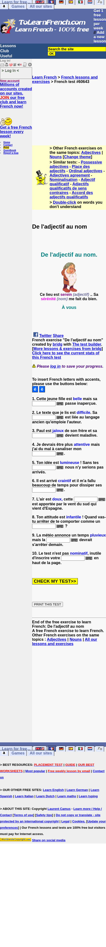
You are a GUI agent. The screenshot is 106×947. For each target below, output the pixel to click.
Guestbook (9, 150)
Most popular (35, 771)
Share (58, 336)
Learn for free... (16, 749)
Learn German (77, 790)
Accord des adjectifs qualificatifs (71, 195)
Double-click (64, 202)
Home (6, 142)
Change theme (77, 157)
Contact (7, 145)
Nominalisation (64, 180)
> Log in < (10, 70)
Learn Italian (24, 796)
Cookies (78, 821)
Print (6, 147)
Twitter (45, 336)
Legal (65, 821)
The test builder (86, 344)
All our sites (41, 6)
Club (4, 51)
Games (17, 6)
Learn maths (66, 796)
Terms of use (23, 815)
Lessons (8, 46)
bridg (57, 344)
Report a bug (10, 153)
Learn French (44, 77)
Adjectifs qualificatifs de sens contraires (69, 188)
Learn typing (88, 796)
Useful (6, 56)
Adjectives (91, 152)
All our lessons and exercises (64, 641)
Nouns (56, 157)
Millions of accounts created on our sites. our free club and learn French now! (16, 95)
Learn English (53, 790)
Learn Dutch (45, 796)
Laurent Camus (59, 809)
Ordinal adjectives (85, 171)
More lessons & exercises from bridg (67, 349)
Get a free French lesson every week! (16, 131)
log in (55, 366)
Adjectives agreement (70, 175)
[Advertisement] (69, 108)
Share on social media (48, 840)
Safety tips (44, 815)
